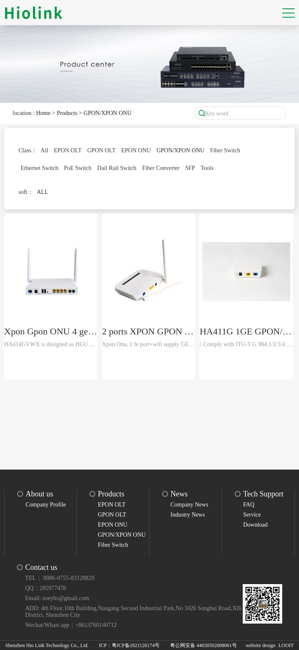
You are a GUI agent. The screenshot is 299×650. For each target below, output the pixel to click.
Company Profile (46, 504)
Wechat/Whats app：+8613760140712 (71, 625)
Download (255, 525)
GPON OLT (101, 150)
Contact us (41, 567)
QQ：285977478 (45, 588)
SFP (190, 168)
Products (67, 113)
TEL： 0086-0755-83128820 (59, 578)
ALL (42, 192)
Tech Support (263, 494)
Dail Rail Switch (116, 168)
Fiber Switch (225, 150)
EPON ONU (136, 150)
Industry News (187, 515)
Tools (207, 168)
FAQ (248, 504)
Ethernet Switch (39, 168)
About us (39, 494)
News (179, 494)
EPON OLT (67, 150)
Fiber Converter (160, 168)
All (44, 150)
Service (252, 515)
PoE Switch (78, 168)
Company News (189, 504)
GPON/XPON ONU (107, 113)
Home (43, 113)
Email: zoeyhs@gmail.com (57, 598)
